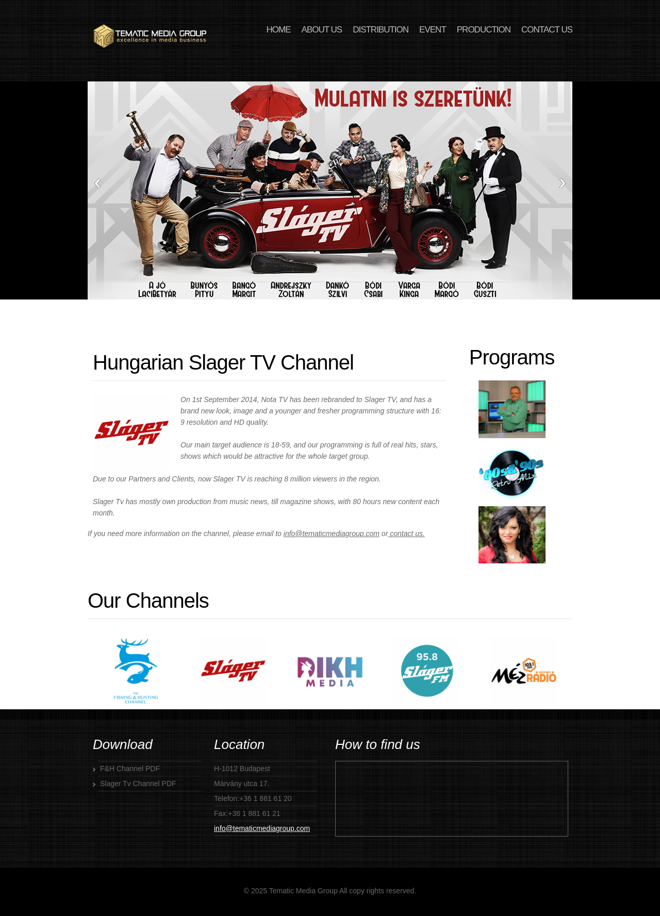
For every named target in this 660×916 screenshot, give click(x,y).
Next (562, 183)
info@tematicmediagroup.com (332, 533)
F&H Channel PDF (130, 768)
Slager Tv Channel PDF (138, 783)
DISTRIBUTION (380, 30)
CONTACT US (546, 30)
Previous (97, 183)
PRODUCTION (483, 30)
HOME (279, 30)
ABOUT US (322, 30)
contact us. (406, 533)
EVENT (432, 30)
